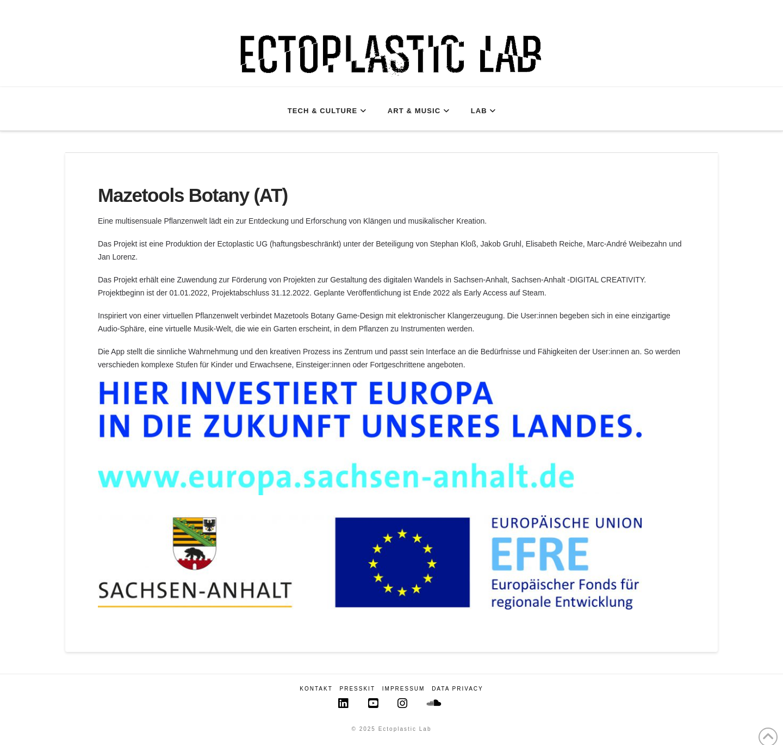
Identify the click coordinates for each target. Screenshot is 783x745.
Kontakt (316, 689)
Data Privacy (457, 689)
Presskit (357, 689)
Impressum (403, 689)
